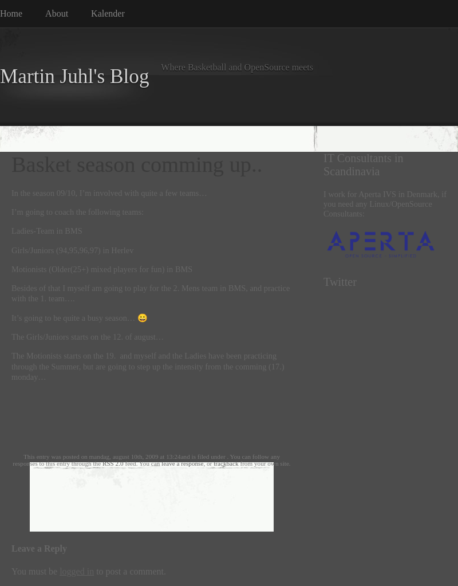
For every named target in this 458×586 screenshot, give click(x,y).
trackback (226, 463)
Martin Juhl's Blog (74, 76)
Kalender (108, 13)
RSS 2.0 (113, 463)
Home (11, 13)
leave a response (182, 463)
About (56, 13)
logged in (77, 571)
